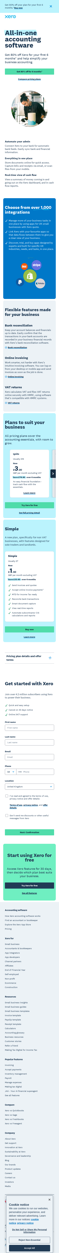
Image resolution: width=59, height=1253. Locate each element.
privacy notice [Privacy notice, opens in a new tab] (25, 1223)
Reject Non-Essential (29, 1240)
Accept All (29, 1248)
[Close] (49, 1199)
